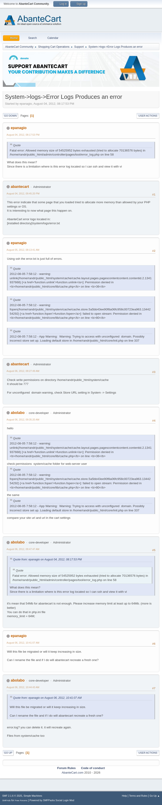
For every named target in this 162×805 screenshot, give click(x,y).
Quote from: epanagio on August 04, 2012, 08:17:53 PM (47, 559)
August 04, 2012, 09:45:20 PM (23, 193)
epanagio (18, 128)
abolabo (17, 413)
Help (124, 795)
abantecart (20, 187)
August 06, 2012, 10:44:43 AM (23, 687)
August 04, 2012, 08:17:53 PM (23, 134)
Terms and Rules (138, 795)
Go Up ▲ (155, 795)
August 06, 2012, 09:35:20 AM (23, 419)
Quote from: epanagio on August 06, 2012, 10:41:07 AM (47, 697)
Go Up (8, 752)
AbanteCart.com (72, 772)
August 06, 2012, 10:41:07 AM (23, 642)
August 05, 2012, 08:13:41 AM (23, 249)
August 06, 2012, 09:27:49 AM (23, 371)
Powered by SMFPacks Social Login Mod (52, 800)
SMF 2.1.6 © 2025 (12, 795)
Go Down (10, 115)
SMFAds (6, 800)
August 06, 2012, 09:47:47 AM (23, 549)
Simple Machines (32, 795)
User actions (148, 115)
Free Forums (21, 800)
